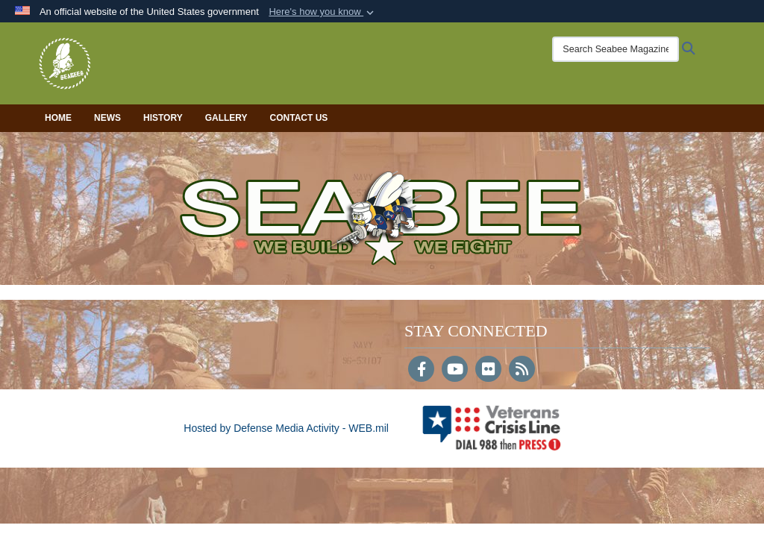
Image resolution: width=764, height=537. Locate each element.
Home (58, 118)
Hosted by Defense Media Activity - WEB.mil (286, 428)
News (107, 118)
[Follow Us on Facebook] (421, 371)
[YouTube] (455, 371)
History (163, 118)
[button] (323, 11)
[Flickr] (488, 371)
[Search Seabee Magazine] (615, 49)
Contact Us (299, 118)
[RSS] (522, 371)
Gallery (226, 118)
